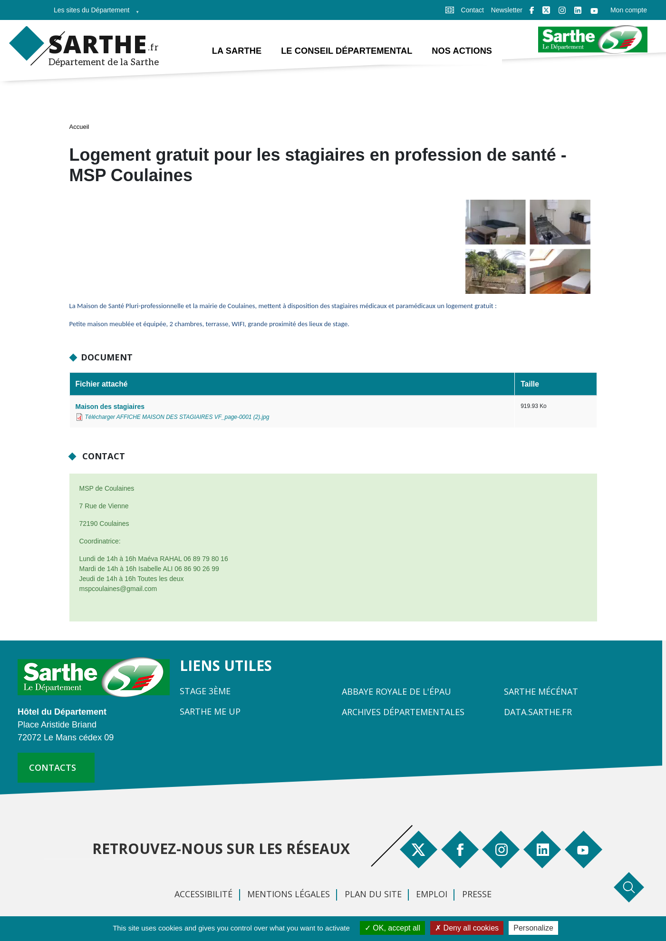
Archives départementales (403, 712)
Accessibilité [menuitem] (203, 894)
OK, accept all (392, 928)
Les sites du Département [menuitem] (93, 13)
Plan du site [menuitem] (373, 894)
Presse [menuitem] (477, 894)
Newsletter (506, 10)
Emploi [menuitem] (431, 894)
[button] (527, 249)
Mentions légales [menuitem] (288, 894)
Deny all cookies (467, 928)
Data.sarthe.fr (538, 712)
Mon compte (628, 10)
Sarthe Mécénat (541, 692)
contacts (52, 768)
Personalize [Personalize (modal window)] (533, 928)
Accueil (79, 127)
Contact (472, 10)
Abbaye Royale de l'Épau (396, 692)
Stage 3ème (205, 691)
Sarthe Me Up (210, 712)
